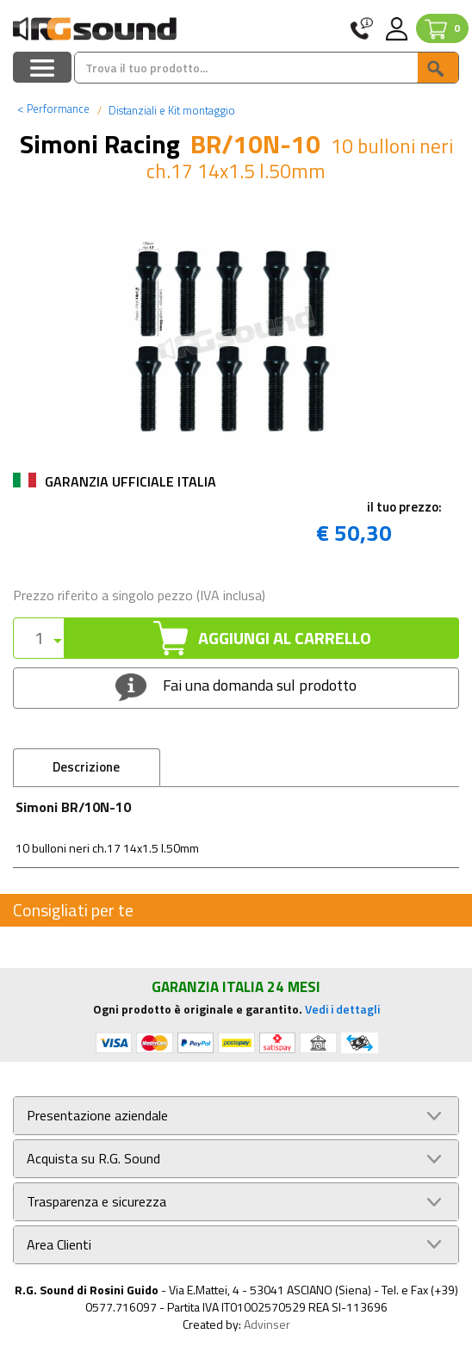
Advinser (267, 1324)
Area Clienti (59, 1245)
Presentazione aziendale (97, 1116)
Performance (53, 108)
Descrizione (86, 767)
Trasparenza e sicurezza (96, 1202)
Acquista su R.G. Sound (93, 1159)
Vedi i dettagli (342, 1009)
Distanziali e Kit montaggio (170, 110)
